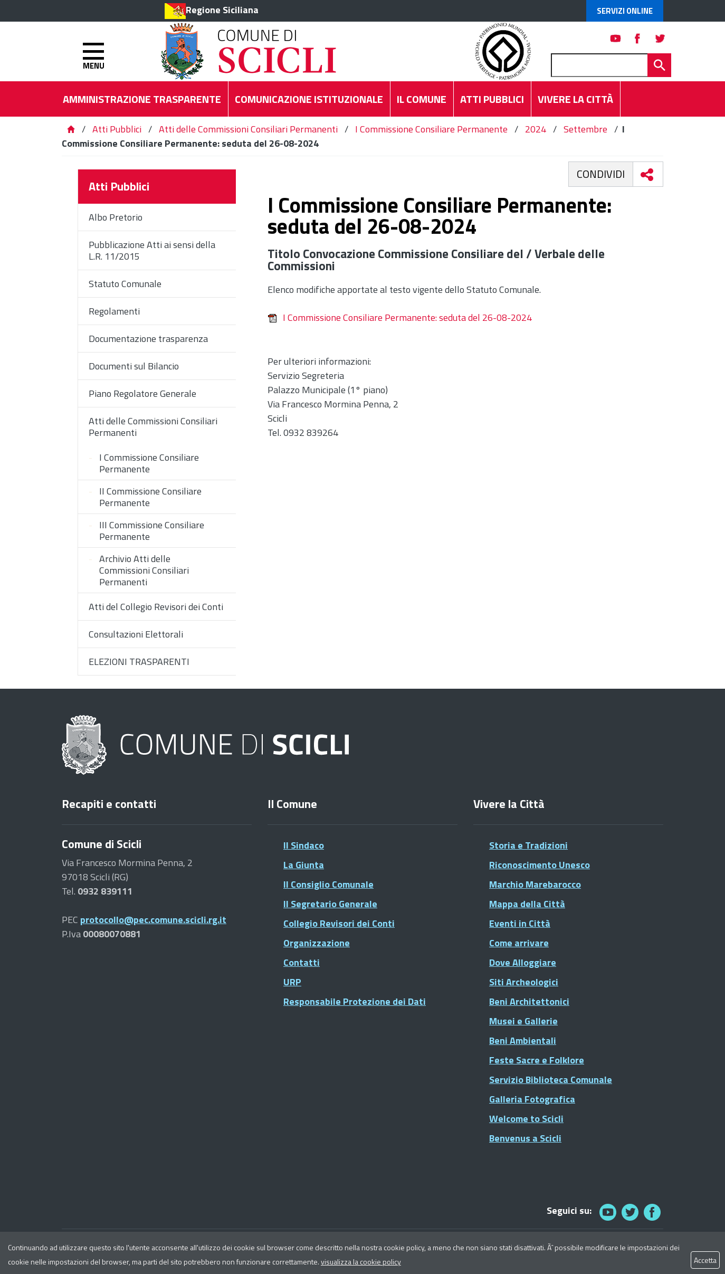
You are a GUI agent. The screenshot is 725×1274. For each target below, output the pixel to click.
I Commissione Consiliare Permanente (431, 129)
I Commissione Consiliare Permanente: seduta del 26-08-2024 (400, 317)
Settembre (585, 129)
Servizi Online (625, 11)
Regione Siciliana (222, 10)
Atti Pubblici (116, 129)
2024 (535, 129)
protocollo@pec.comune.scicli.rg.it (153, 919)
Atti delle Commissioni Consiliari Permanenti (248, 129)
